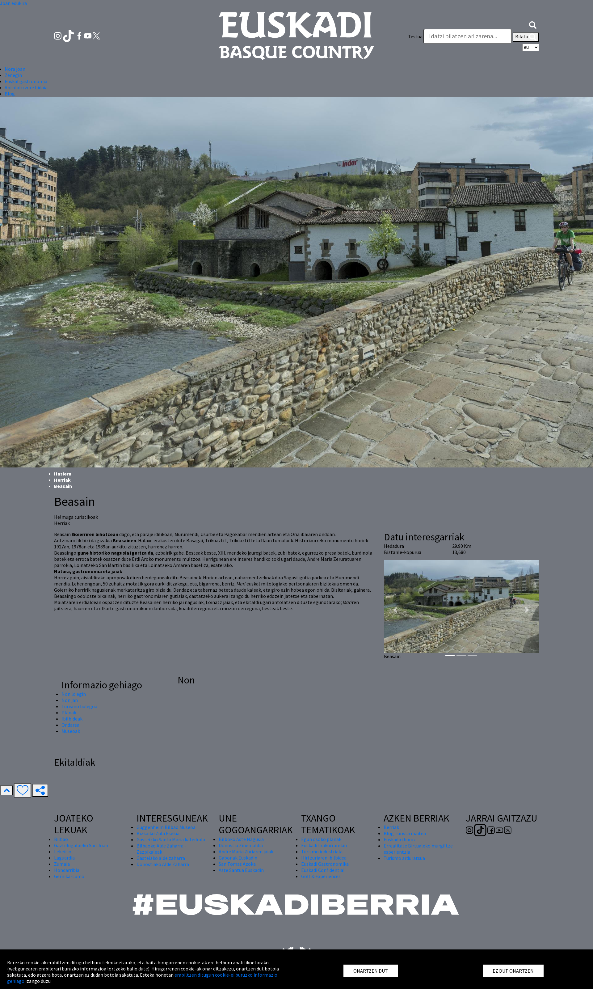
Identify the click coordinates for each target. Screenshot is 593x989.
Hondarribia (66, 870)
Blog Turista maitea (405, 833)
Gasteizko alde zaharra (161, 858)
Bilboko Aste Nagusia (241, 839)
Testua (415, 36)
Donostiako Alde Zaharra (163, 864)
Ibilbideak (71, 719)
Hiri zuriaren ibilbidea (324, 858)
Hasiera (62, 474)
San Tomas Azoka (237, 864)
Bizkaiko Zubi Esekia (158, 833)
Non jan (69, 700)
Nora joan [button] (15, 69)
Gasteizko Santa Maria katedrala (171, 839)
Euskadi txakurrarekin (324, 845)
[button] (532, 24)
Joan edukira (13, 3)
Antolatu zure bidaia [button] (26, 87)
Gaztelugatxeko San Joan (81, 845)
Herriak (62, 480)
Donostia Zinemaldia (241, 845)
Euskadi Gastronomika (325, 864)
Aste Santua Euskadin (241, 870)
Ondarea (70, 725)
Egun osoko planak (321, 839)
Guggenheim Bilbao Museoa (166, 827)
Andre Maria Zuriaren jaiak (246, 851)
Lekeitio (62, 851)
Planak (68, 712)
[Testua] (467, 36)
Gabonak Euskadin (238, 858)
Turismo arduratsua (404, 858)
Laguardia (64, 858)
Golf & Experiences (321, 876)
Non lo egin (73, 694)
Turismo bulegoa (79, 706)
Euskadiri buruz (400, 839)
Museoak (70, 731)
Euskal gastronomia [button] (26, 81)
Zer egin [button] (13, 75)
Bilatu (525, 37)
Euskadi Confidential (323, 870)
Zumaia (62, 864)
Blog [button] (10, 94)
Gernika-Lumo (69, 876)
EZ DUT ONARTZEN (513, 971)
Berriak (391, 827)
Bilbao (61, 839)
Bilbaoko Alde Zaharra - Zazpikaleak (161, 849)
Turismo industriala (322, 851)
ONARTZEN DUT (370, 971)
